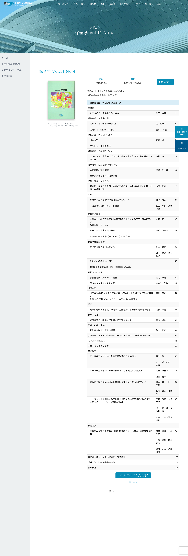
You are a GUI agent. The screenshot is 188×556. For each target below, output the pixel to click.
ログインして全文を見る (133, 475)
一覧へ (110, 491)
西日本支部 (182, 146)
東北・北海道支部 (182, 132)
